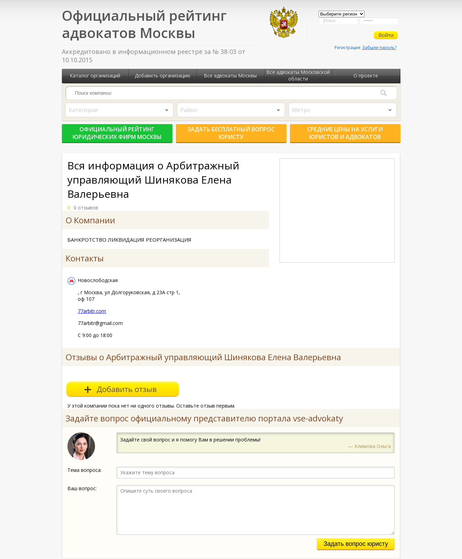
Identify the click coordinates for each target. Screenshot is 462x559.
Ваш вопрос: (82, 488)
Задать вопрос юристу (355, 543)
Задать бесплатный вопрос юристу (231, 133)
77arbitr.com (92, 311)
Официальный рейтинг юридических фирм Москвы (117, 133)
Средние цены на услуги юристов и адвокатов (345, 133)
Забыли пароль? (379, 47)
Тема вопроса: (84, 470)
